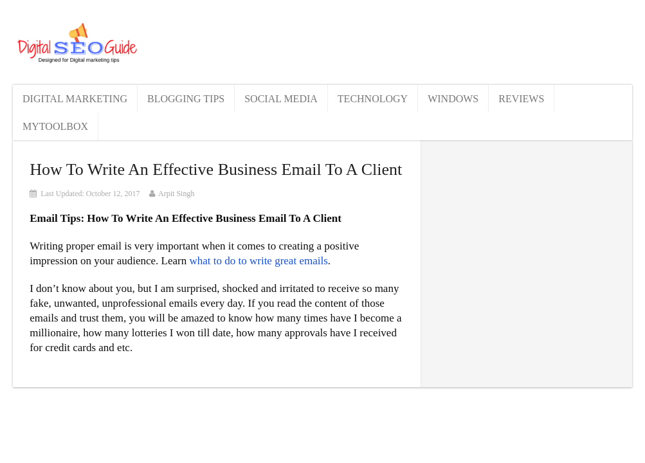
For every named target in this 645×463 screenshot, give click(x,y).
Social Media (281, 98)
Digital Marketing (75, 98)
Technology (373, 98)
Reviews (521, 98)
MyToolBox (55, 126)
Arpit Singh (176, 193)
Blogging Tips (185, 98)
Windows (453, 98)
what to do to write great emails (258, 261)
